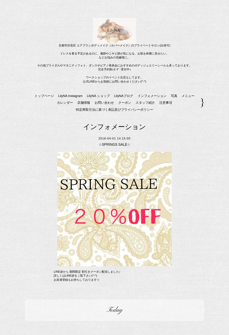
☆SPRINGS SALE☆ (114, 144)
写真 (174, 96)
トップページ (44, 96)
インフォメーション (152, 96)
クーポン (124, 102)
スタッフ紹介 (145, 102)
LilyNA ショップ (98, 96)
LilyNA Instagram (70, 96)
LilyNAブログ (123, 96)
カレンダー (65, 102)
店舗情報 (83, 102)
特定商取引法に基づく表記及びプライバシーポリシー (114, 109)
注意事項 (165, 102)
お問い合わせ (104, 102)
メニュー (188, 96)
